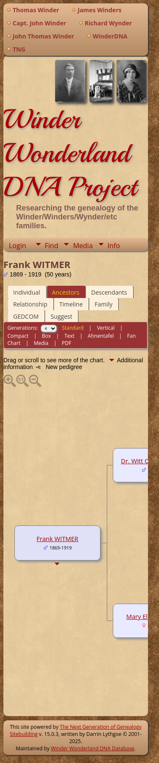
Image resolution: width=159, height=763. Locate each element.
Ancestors (65, 292)
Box (46, 335)
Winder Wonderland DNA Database (92, 748)
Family (103, 304)
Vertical (106, 327)
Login (17, 245)
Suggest (61, 316)
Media (82, 245)
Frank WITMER (57, 538)
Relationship (30, 304)
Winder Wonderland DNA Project (70, 153)
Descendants (109, 292)
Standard (73, 327)
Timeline (71, 304)
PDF (66, 343)
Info (114, 245)
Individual (26, 292)
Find (52, 245)
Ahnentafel (101, 335)
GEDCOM (26, 316)
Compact (17, 335)
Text (69, 335)
